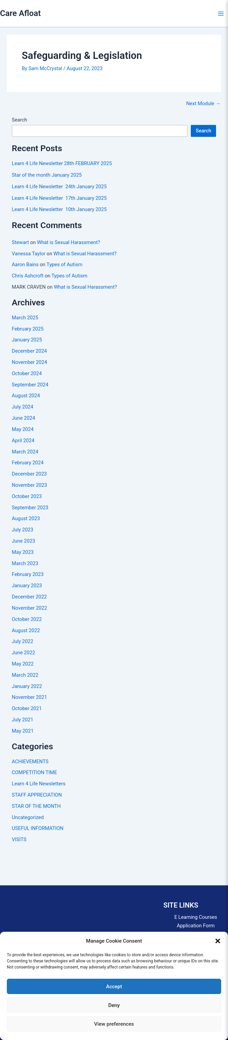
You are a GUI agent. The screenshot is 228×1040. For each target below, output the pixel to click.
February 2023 (28, 574)
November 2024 (29, 362)
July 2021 (22, 720)
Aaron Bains (25, 264)
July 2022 (22, 641)
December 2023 (29, 474)
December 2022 (29, 597)
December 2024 (29, 351)
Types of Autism (64, 264)
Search (19, 120)
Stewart (20, 242)
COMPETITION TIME (34, 772)
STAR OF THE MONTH (36, 806)
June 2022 (23, 653)
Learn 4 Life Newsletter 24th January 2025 (59, 186)
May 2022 (23, 664)
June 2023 (23, 541)
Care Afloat (20, 13)
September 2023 (30, 508)
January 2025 (27, 340)
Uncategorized (28, 817)
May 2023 (23, 552)
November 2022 (29, 608)
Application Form (196, 926)
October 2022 (27, 619)
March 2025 (25, 318)
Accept (114, 986)
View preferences (114, 1024)
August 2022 (26, 630)
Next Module (203, 103)
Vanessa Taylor (28, 254)
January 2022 (27, 686)
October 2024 (27, 373)
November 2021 (29, 697)
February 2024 (28, 463)
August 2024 (26, 396)
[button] (217, 941)
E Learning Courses (195, 917)
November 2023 (29, 485)
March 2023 (25, 563)
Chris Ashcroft (28, 276)
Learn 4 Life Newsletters (39, 784)
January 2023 (27, 585)
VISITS (19, 839)
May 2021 (23, 731)
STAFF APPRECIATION (37, 795)
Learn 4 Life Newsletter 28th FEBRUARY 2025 (62, 163)
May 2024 (23, 429)
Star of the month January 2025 (47, 175)
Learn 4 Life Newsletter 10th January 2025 (59, 209)
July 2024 (22, 407)
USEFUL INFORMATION (37, 828)
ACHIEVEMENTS (30, 761)
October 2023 (27, 496)
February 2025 (28, 329)
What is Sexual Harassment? (68, 242)
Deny (114, 1005)
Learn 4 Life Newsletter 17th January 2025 (59, 198)
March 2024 (25, 452)
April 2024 (23, 440)
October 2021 (27, 708)
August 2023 (26, 518)
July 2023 (22, 530)
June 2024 (23, 418)
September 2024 (30, 385)
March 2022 (25, 675)
